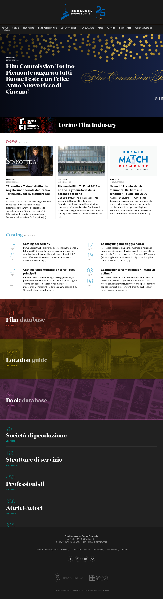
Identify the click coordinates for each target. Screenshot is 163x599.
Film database (87, 28)
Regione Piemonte (98, 578)
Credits (125, 549)
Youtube (85, 559)
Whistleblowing (143, 28)
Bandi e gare (66, 549)
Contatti (77, 549)
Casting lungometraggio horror (122, 244)
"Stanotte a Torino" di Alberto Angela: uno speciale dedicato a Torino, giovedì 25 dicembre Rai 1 (28, 191)
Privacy (87, 549)
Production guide (47, 28)
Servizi (15, 28)
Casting (111, 28)
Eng (8, 30)
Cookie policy (98, 549)
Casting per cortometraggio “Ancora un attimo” (128, 271)
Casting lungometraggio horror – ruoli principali (49, 271)
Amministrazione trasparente (47, 549)
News (100, 28)
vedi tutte (23, 142)
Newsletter (125, 28)
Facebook (70, 559)
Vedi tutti (28, 236)
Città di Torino (69, 577)
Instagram (78, 559)
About (5, 28)
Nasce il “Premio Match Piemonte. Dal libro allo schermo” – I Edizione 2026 (128, 190)
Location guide (68, 28)
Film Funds (28, 28)
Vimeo (92, 559)
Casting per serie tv (36, 244)
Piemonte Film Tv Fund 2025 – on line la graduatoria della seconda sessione (79, 190)
